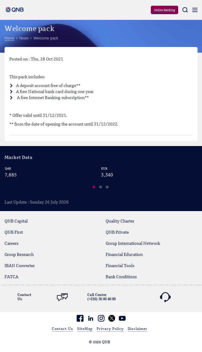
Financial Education (124, 255)
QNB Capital (16, 221)
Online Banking (164, 10)
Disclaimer (138, 329)
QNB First (14, 232)
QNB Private (117, 232)
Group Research (19, 255)
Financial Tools (120, 266)
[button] (94, 187)
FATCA (11, 277)
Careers (11, 243)
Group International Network (133, 243)
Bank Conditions (121, 277)
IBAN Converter (20, 266)
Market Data (18, 158)
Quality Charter (120, 221)
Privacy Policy (110, 329)
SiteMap (85, 329)
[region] (101, 179)
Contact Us (62, 329)
